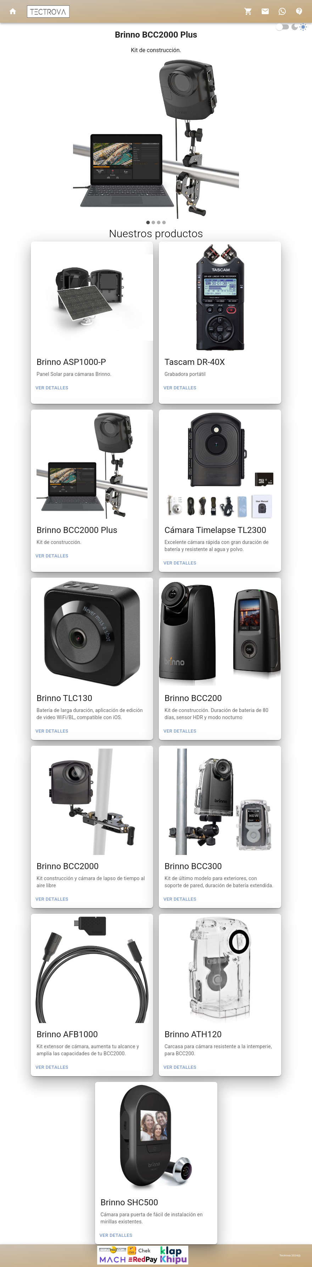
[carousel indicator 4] (164, 222)
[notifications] (248, 11)
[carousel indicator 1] (148, 222)
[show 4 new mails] (265, 11)
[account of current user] (299, 11)
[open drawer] (12, 11)
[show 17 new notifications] (282, 11)
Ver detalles (52, 388)
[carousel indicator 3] (158, 222)
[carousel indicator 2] (153, 222)
